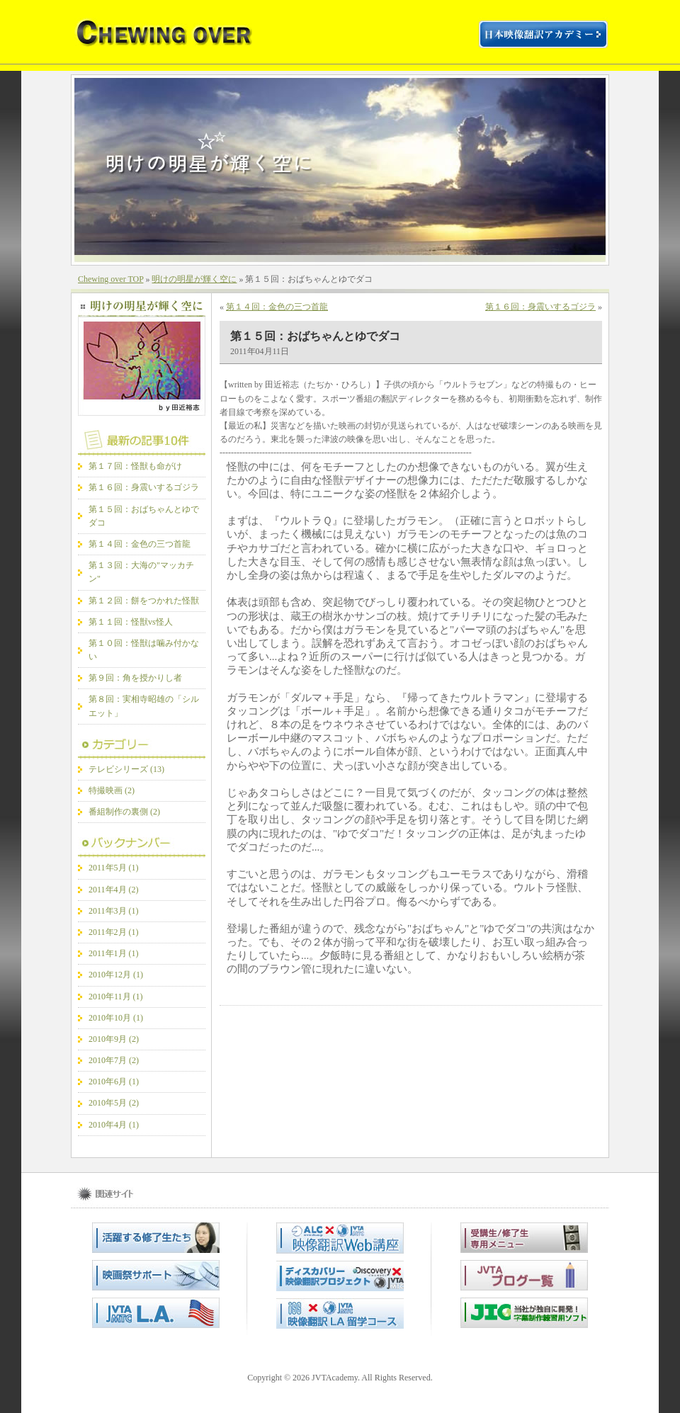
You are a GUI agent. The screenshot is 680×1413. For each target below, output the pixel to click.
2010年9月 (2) (114, 1039)
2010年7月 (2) (114, 1060)
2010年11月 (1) (116, 996)
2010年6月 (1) (114, 1081)
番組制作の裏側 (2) (124, 812)
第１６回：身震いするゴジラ (144, 487)
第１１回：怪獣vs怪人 (131, 622)
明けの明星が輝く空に (194, 279)
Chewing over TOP (110, 279)
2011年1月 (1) (114, 953)
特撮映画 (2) (112, 790)
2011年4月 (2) (114, 890)
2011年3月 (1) (114, 911)
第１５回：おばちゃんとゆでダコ (315, 336)
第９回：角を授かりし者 (135, 678)
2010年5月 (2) (114, 1103)
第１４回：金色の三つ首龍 (140, 544)
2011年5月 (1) (114, 868)
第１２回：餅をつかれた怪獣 (144, 601)
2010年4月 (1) (114, 1125)
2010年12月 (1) (116, 975)
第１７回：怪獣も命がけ (135, 466)
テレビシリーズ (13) (126, 769)
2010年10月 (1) (116, 1018)
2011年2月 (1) (114, 932)
